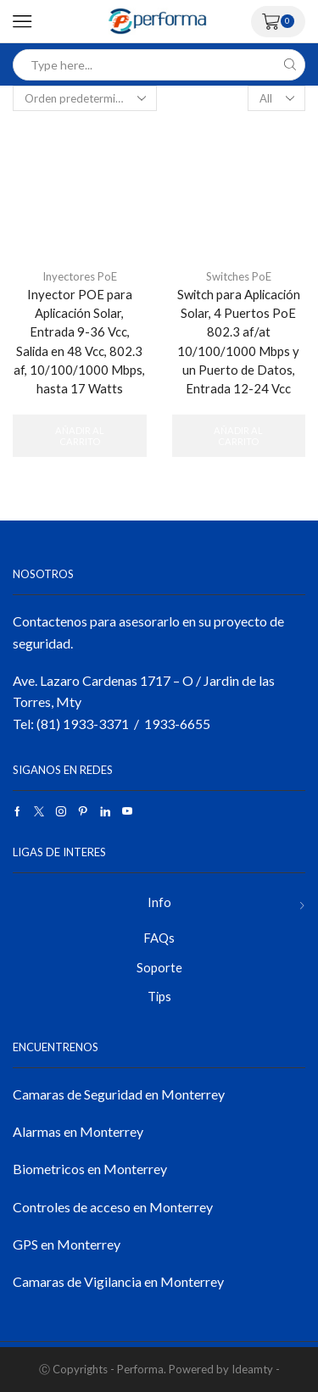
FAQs (159, 937)
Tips (159, 996)
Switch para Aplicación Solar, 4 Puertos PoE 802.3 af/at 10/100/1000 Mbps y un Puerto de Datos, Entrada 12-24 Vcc (238, 341)
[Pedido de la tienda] (85, 98)
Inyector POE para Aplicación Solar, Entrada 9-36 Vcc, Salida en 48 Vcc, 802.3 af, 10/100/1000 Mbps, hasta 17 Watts (79, 341)
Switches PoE (238, 276)
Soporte (159, 967)
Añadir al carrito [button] (79, 436)
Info (159, 902)
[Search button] (289, 65)
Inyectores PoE (79, 276)
